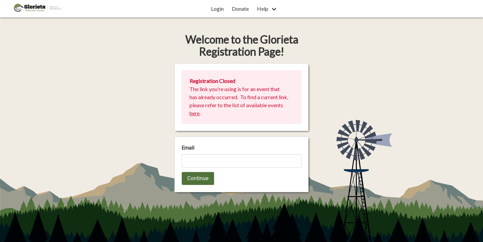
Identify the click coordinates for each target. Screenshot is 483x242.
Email (187, 147)
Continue (198, 178)
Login (217, 8)
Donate (240, 8)
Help (262, 8)
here (195, 113)
